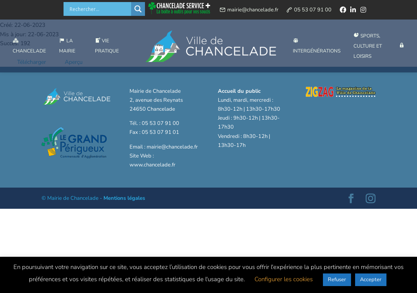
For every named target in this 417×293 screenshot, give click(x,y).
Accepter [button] (371, 279)
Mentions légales (124, 198)
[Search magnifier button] (138, 9)
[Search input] (99, 9)
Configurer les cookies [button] (284, 279)
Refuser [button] (337, 279)
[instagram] (363, 9)
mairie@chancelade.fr (253, 9)
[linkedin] (353, 9)
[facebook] (343, 9)
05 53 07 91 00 (312, 9)
